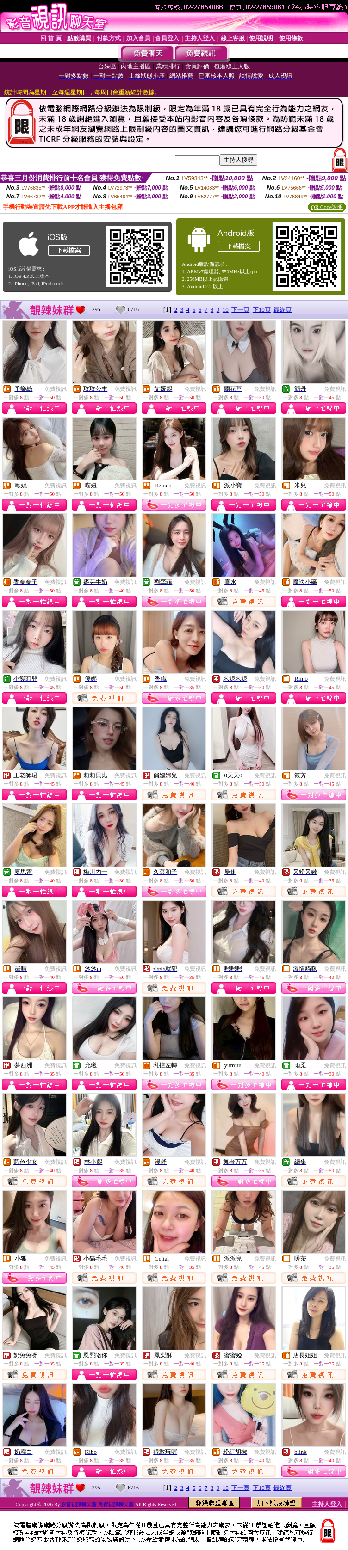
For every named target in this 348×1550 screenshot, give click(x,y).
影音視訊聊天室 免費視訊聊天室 (97, 1504)
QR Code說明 (327, 207)
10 (226, 309)
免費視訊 (55, 389)
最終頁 (282, 309)
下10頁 (262, 309)
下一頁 (240, 309)
